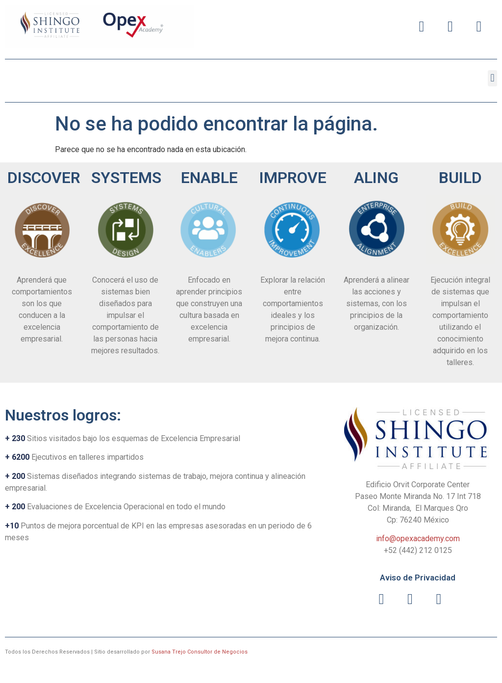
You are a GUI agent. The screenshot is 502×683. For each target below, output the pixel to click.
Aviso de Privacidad (417, 577)
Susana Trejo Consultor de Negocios (199, 652)
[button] (492, 78)
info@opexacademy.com (418, 538)
